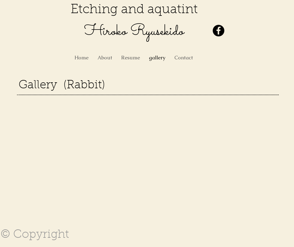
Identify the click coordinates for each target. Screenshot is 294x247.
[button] (40, 123)
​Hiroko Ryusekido (134, 31)
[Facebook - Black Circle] (218, 30)
